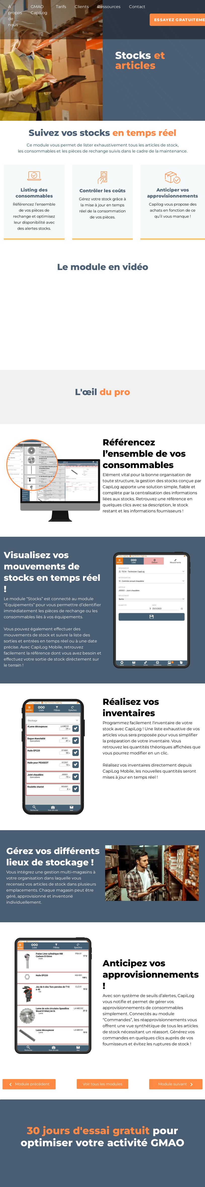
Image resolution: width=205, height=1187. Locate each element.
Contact (137, 6)
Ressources (108, 6)
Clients (82, 6)
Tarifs (61, 6)
